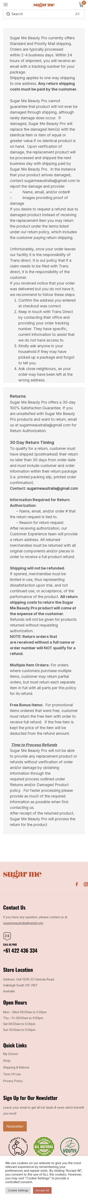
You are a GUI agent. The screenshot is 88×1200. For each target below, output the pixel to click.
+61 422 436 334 (20, 950)
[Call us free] (7, 936)
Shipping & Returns (16, 1067)
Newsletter (15, 1126)
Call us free (10, 944)
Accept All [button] (42, 1190)
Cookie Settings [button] (18, 1190)
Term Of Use (12, 1074)
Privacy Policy (13, 1081)
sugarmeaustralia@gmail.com (52, 488)
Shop (7, 1060)
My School (10, 1054)
